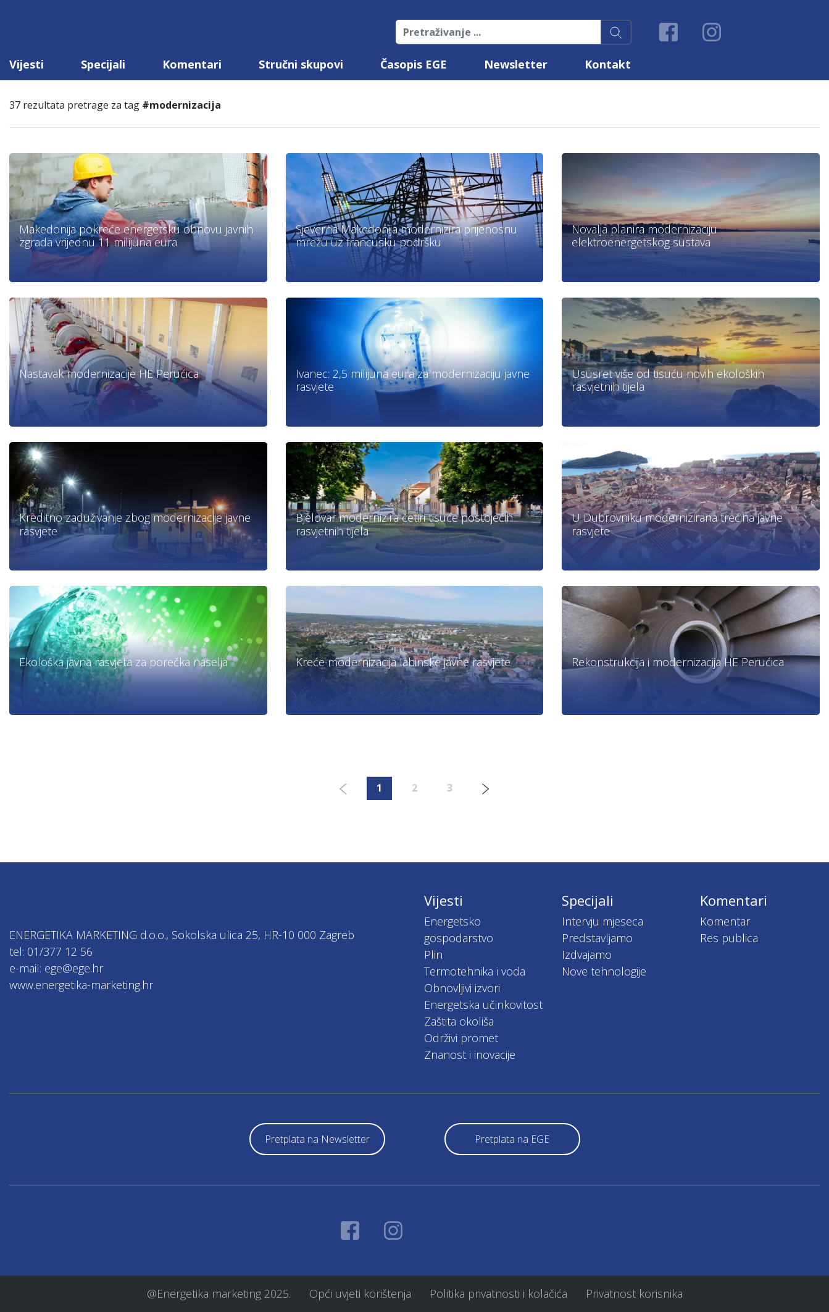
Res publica (729, 937)
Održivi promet (461, 1037)
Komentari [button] (192, 64)
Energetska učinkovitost (483, 1004)
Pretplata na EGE (512, 1139)
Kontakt (608, 64)
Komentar (725, 921)
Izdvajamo (587, 954)
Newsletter (516, 64)
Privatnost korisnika (634, 1293)
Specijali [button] (103, 64)
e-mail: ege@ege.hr (56, 968)
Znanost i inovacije (469, 1054)
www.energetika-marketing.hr (81, 984)
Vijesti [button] (26, 64)
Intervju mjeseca (602, 921)
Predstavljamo (597, 937)
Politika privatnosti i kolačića (498, 1293)
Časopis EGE (413, 64)
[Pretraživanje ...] (498, 32)
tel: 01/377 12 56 (51, 951)
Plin (433, 954)
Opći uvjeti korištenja (360, 1293)
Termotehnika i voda (474, 971)
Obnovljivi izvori (462, 987)
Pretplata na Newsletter (317, 1139)
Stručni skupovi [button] (301, 64)
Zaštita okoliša (459, 1021)
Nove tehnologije (604, 971)
